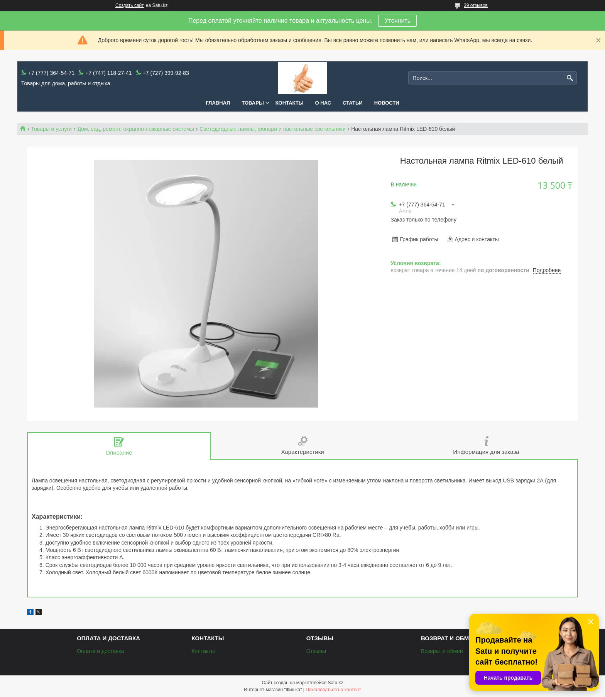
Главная (218, 103)
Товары (253, 103)
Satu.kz (335, 682)
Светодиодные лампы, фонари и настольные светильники (272, 129)
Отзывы (316, 651)
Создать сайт (129, 5)
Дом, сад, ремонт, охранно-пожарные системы (136, 129)
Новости (386, 103)
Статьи (353, 103)
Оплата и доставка (100, 651)
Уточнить (397, 20)
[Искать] (570, 78)
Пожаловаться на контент (333, 689)
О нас (323, 103)
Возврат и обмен (442, 651)
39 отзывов (476, 5)
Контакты (289, 103)
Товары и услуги (51, 129)
